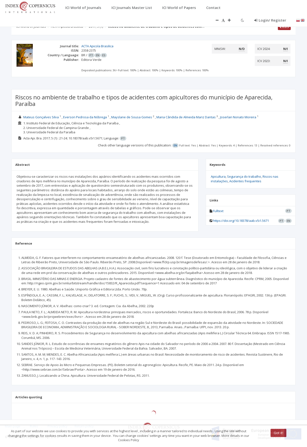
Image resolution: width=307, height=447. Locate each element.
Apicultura (218, 176)
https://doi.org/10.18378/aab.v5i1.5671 (241, 220)
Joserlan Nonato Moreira (238, 117)
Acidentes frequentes (245, 181)
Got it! (278, 433)
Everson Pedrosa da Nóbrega (85, 117)
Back (284, 27)
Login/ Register (270, 20)
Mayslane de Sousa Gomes (131, 117)
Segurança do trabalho (244, 176)
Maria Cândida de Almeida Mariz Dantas (186, 117)
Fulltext (218, 211)
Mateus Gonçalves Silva (41, 117)
